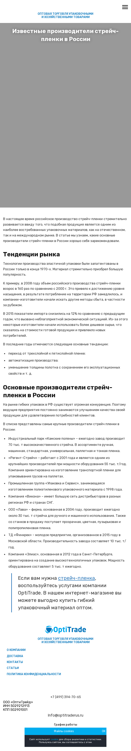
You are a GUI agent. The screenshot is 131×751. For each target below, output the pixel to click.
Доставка (15, 656)
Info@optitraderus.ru (65, 715)
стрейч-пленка (76, 578)
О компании (16, 650)
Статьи (13, 668)
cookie (54, 739)
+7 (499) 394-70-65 (65, 697)
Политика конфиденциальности (34, 674)
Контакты (15, 662)
